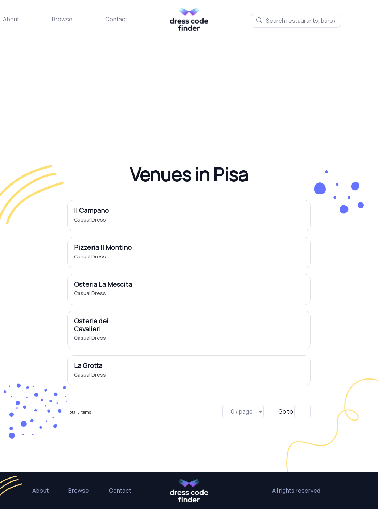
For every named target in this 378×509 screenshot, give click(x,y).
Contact (116, 19)
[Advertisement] (189, 85)
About (11, 19)
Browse (62, 19)
